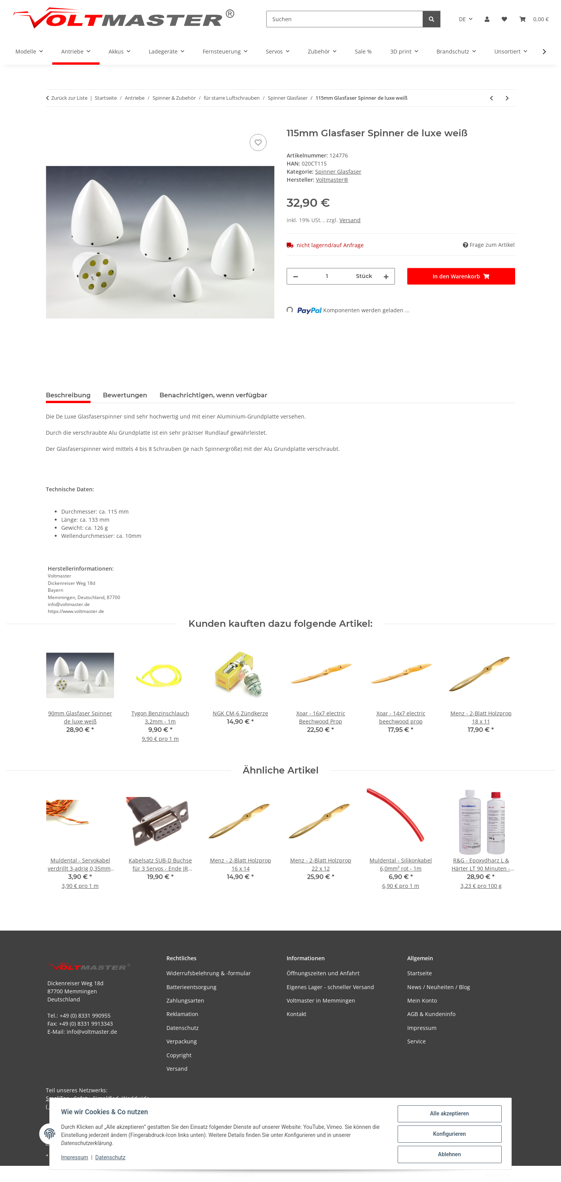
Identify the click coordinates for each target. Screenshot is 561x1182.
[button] (487, 19)
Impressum (75, 1158)
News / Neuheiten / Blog (438, 987)
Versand (350, 220)
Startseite (419, 973)
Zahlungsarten (185, 1000)
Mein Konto (422, 1000)
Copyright (178, 1055)
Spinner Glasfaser (338, 171)
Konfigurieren (448, 1135)
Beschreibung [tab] (68, 395)
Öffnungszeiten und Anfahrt (323, 973)
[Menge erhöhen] (386, 276)
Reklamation (182, 1014)
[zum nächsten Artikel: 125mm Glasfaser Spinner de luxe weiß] (507, 98)
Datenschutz (111, 1158)
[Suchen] (344, 19)
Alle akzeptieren (448, 1115)
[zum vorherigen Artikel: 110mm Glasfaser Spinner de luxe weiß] (491, 98)
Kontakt (296, 1014)
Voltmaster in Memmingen (321, 1000)
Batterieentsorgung (191, 987)
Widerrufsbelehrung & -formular (208, 973)
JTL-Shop (521, 1175)
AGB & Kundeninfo (431, 1014)
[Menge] (327, 276)
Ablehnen (448, 1155)
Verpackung (181, 1041)
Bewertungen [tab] (125, 395)
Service (416, 1041)
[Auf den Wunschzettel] (258, 142)
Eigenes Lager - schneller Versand (330, 987)
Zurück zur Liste (69, 97)
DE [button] (462, 19)
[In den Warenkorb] (52, 123)
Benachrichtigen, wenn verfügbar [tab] (213, 395)
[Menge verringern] (295, 276)
